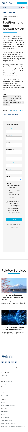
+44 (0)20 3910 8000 (8, 381)
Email (9, 110)
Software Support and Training (8, 423)
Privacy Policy (4, 411)
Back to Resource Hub (9, 12)
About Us (3, 390)
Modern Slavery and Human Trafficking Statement (13, 426)
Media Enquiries (5, 378)
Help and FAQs (5, 395)
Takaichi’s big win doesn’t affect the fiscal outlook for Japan (12, 297)
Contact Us (4, 375)
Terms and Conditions (6, 420)
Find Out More (6, 307)
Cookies (3, 414)
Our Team (3, 393)
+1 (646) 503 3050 (8, 384)
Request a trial (22, 3)
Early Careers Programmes (8, 405)
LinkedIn (14, 110)
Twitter (20, 110)
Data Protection (5, 417)
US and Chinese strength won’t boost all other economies (13, 328)
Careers (3, 402)
